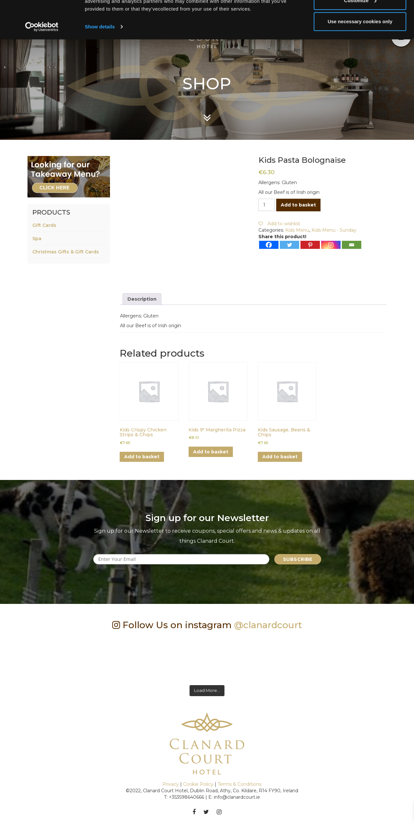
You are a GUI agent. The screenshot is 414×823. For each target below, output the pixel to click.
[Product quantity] (266, 205)
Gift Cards (44, 225)
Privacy (170, 784)
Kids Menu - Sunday (333, 230)
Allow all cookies (360, 17)
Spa (36, 238)
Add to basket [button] (141, 457)
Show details (100, 64)
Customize (360, 38)
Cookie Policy (198, 784)
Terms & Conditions (239, 784)
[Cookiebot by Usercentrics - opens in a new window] (42, 65)
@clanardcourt (268, 624)
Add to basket (298, 205)
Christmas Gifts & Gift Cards (65, 252)
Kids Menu (297, 230)
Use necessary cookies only (360, 59)
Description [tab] (142, 299)
